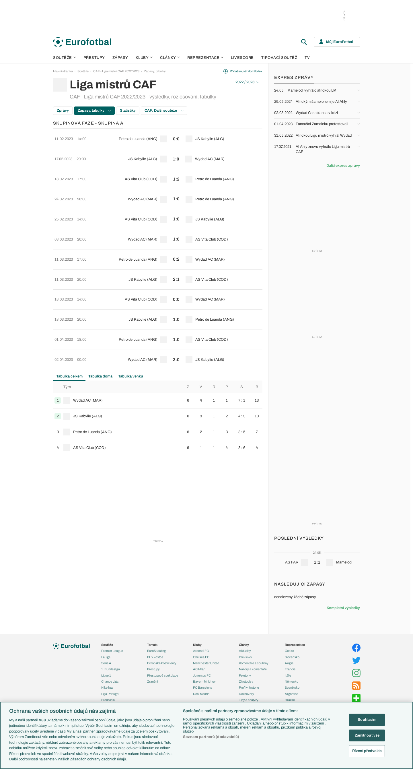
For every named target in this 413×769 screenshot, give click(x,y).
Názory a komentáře (253, 669)
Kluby (144, 58)
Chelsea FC (201, 657)
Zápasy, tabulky (155, 71)
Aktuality (245, 650)
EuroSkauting (156, 650)
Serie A (106, 663)
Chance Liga (109, 681)
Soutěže (64, 58)
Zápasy (120, 58)
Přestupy (94, 58)
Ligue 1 (106, 675)
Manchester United (206, 663)
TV (307, 58)
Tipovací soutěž (279, 58)
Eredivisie (108, 700)
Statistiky (128, 111)
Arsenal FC (201, 650)
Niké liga (107, 687)
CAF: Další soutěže (164, 111)
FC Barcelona (202, 687)
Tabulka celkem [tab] (69, 325)
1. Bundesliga (110, 669)
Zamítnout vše (367, 735)
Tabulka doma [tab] (100, 325)
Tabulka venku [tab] (130, 325)
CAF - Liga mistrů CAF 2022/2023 (116, 71)
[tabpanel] (157, 367)
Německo (291, 681)
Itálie (288, 675)
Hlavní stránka (63, 71)
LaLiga (105, 657)
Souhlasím (367, 720)
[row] (157, 136)
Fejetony (245, 675)
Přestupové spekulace (162, 675)
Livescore (242, 58)
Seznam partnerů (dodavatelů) (211, 737)
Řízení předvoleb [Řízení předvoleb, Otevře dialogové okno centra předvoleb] (367, 751)
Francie (290, 669)
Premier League (112, 650)
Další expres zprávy (343, 166)
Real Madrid (201, 694)
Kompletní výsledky (343, 608)
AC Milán (199, 669)
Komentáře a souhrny (253, 663)
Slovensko (292, 657)
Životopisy (246, 681)
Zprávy (63, 111)
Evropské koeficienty (161, 663)
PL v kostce (155, 657)
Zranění (152, 681)
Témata (152, 644)
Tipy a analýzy (248, 700)
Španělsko (292, 687)
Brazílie (290, 700)
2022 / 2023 (247, 82)
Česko (289, 650)
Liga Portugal (110, 694)
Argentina (291, 694)
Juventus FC (202, 675)
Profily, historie (249, 687)
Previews (245, 657)
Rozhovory (246, 694)
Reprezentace (205, 58)
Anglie (289, 663)
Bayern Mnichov (204, 681)
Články (244, 644)
